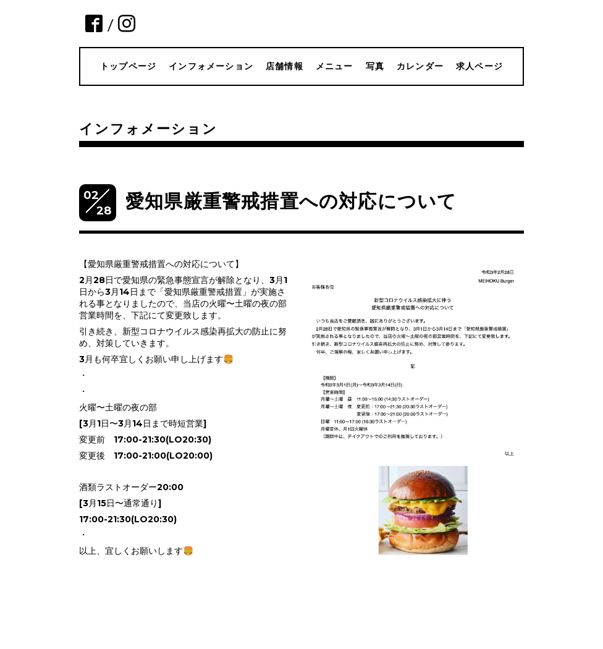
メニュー (334, 66)
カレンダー (420, 66)
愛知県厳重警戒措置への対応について (291, 201)
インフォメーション (211, 66)
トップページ (128, 66)
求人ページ (479, 66)
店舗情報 (284, 66)
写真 (375, 66)
